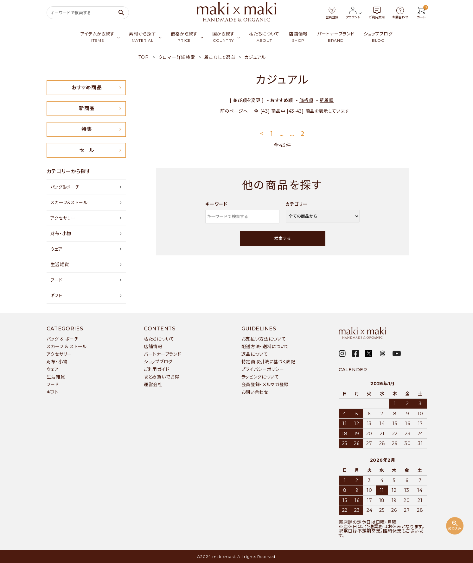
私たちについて (159, 339)
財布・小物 (61, 233)
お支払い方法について (263, 339)
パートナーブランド (162, 354)
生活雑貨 (59, 264)
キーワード (216, 204)
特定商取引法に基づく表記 (268, 362)
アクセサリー (63, 218)
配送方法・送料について (265, 346)
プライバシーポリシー (262, 369)
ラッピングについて (260, 377)
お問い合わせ (254, 392)
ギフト (56, 295)
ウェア (56, 249)
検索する (282, 238)
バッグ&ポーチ (65, 187)
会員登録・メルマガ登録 (265, 384)
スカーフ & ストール (67, 346)
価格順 (306, 100)
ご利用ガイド (156, 369)
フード (56, 280)
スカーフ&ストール (69, 202)
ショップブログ (158, 362)
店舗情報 (153, 346)
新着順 (327, 100)
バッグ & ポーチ (63, 339)
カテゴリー (297, 204)
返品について (254, 354)
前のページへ (234, 111)
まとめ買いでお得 (161, 377)
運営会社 (153, 384)
